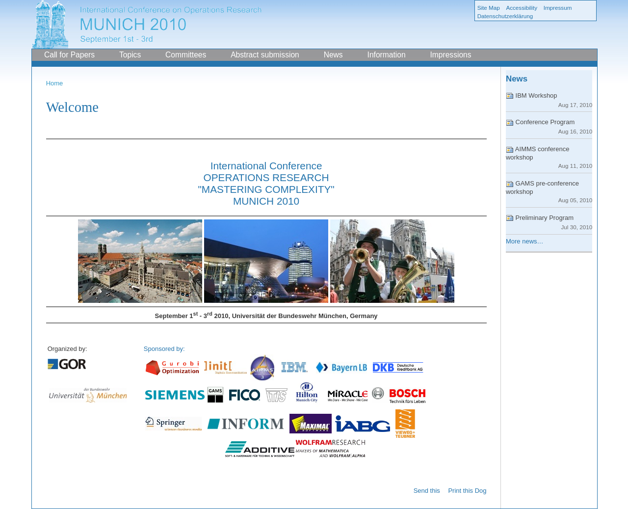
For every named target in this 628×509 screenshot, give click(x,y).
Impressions (450, 55)
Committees (185, 55)
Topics (130, 55)
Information (386, 55)
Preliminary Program (549, 222)
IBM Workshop (549, 100)
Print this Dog (467, 490)
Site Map (488, 7)
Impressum (558, 7)
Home (54, 83)
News (333, 55)
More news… (525, 241)
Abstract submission (265, 55)
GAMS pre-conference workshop (549, 191)
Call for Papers (69, 55)
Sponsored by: (164, 348)
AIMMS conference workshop (549, 157)
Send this (427, 490)
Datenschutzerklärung (505, 16)
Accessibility (521, 7)
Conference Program (549, 126)
